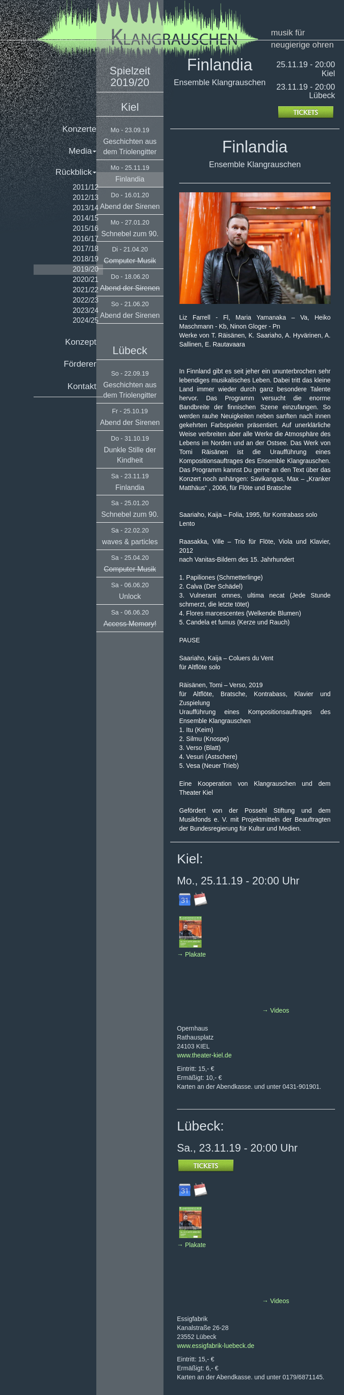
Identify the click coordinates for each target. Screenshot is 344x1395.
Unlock (130, 596)
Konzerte (79, 129)
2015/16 (86, 228)
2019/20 (86, 269)
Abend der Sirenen (129, 206)
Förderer (80, 363)
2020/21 (86, 279)
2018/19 (86, 259)
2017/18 (86, 248)
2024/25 (86, 320)
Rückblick (76, 172)
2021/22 (86, 290)
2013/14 (86, 208)
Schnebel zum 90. (130, 234)
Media (82, 151)
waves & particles (130, 542)
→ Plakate (191, 954)
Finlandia (130, 179)
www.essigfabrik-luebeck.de (215, 1345)
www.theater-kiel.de (204, 1055)
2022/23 (86, 300)
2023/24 (86, 310)
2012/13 (86, 197)
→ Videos (275, 1010)
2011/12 (86, 187)
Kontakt (82, 386)
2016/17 (86, 239)
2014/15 (86, 218)
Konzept (80, 342)
